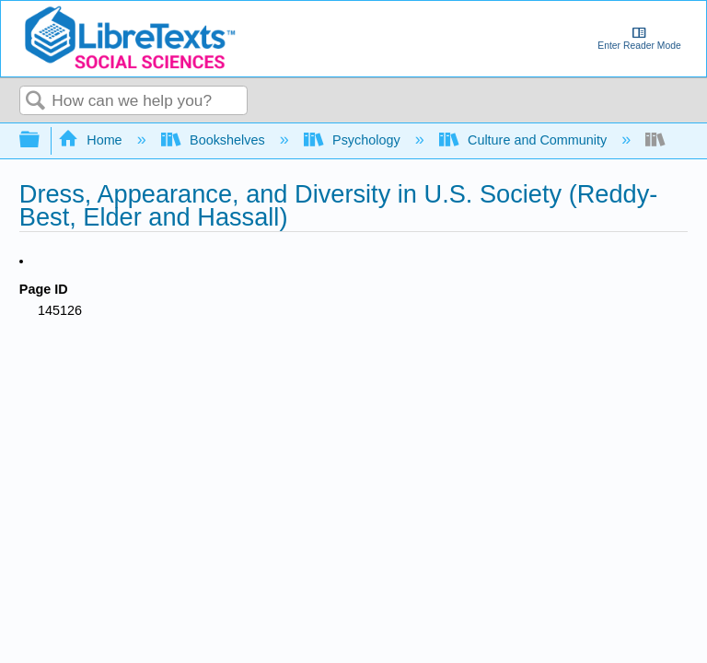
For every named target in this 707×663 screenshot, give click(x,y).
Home (92, 140)
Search (35, 101)
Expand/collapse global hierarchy (41, 140)
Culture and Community (525, 140)
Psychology (354, 140)
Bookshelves (215, 140)
